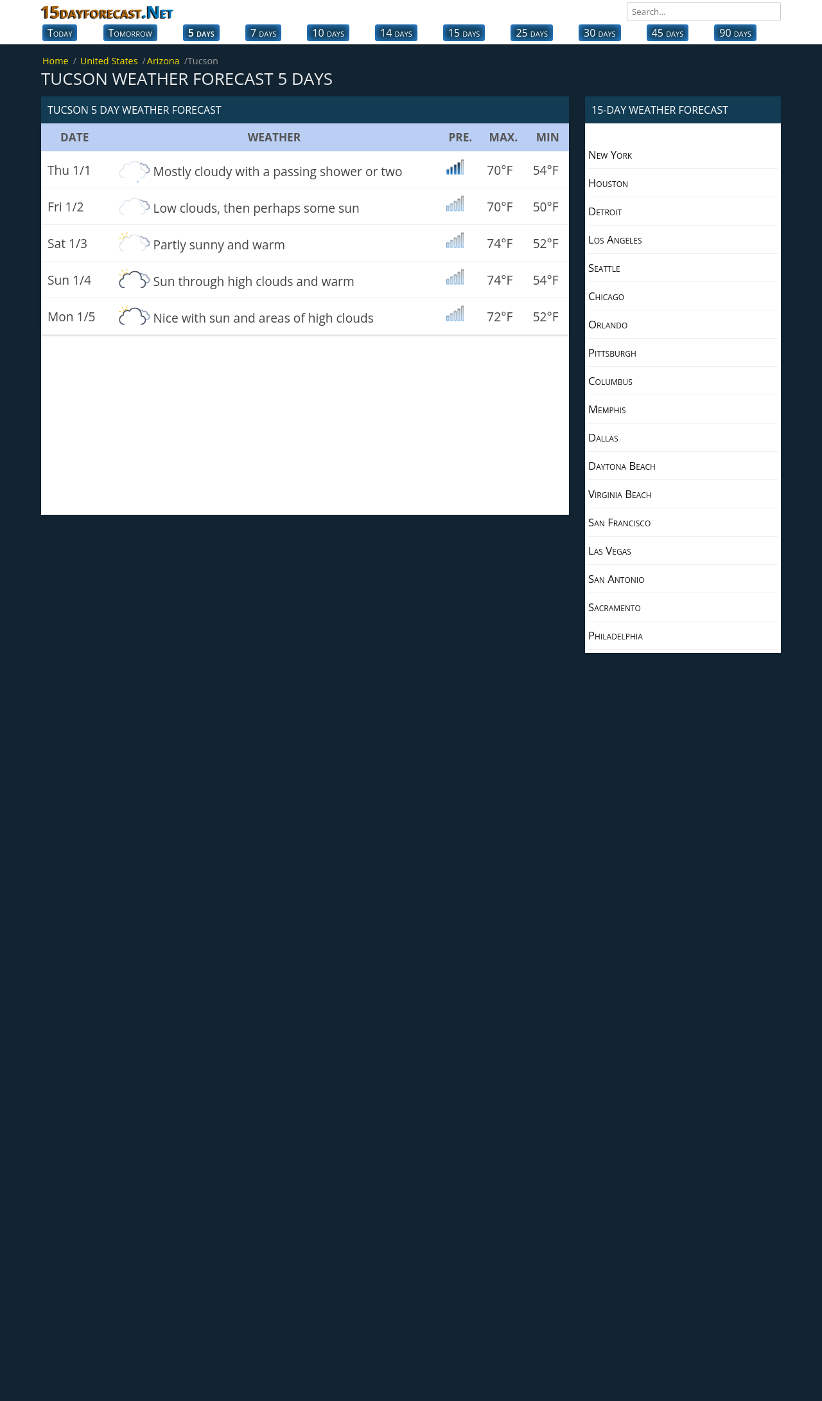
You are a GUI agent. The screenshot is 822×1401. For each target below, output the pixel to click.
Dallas (603, 437)
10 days (328, 33)
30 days (600, 33)
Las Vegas (609, 550)
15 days (464, 33)
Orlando (607, 324)
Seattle (604, 267)
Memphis (607, 409)
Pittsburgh (612, 352)
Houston (608, 182)
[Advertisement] (305, 425)
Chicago (606, 296)
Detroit (605, 211)
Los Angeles (615, 239)
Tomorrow (130, 33)
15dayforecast (107, 11)
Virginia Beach (620, 493)
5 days (201, 33)
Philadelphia (615, 635)
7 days (263, 33)
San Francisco (619, 522)
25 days (532, 33)
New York (610, 154)
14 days (396, 33)
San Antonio (616, 578)
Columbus (610, 380)
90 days (735, 33)
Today (60, 33)
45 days (668, 33)
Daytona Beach (622, 465)
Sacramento (614, 607)
